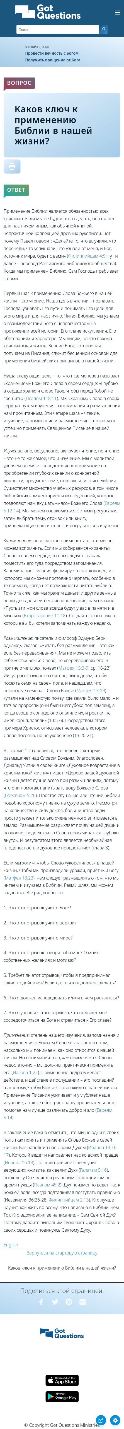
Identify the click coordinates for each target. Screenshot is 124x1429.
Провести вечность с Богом (52, 53)
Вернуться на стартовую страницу (62, 1253)
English (11, 1245)
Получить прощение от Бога (53, 59)
